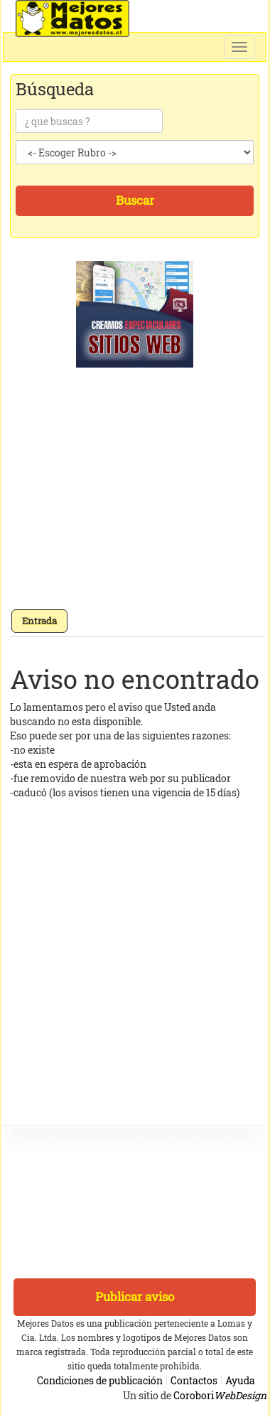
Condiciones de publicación (100, 1380)
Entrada (39, 620)
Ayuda (240, 1380)
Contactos (194, 1380)
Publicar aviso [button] (134, 1296)
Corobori (219, 1395)
